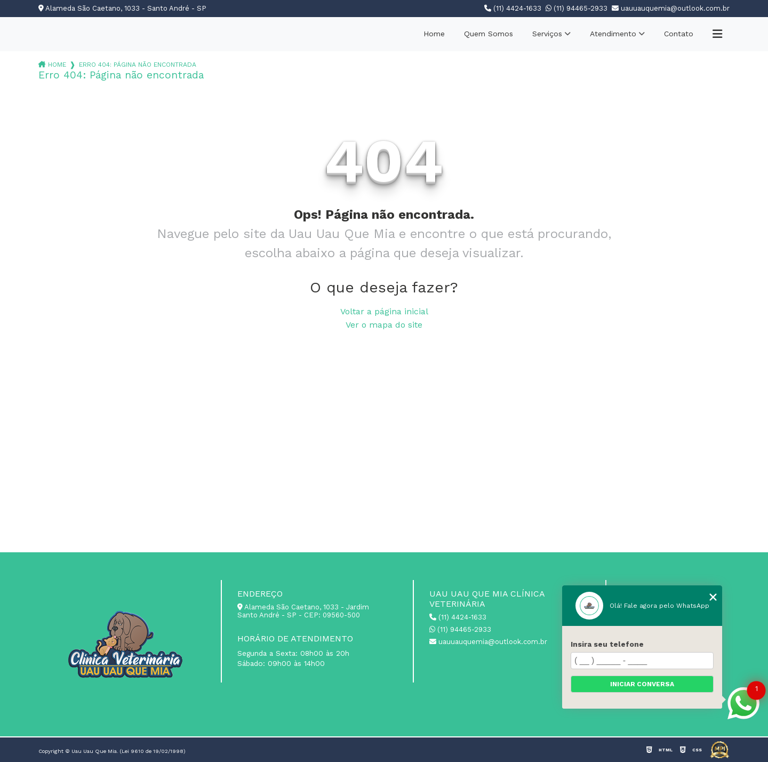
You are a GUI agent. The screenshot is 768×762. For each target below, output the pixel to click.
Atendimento (613, 33)
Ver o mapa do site (384, 325)
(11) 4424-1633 (512, 8)
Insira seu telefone (607, 644)
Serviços (547, 33)
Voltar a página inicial (384, 311)
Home (434, 33)
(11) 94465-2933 (576, 8)
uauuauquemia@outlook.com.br (671, 8)
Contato (678, 33)
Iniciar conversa (642, 684)
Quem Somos (488, 33)
